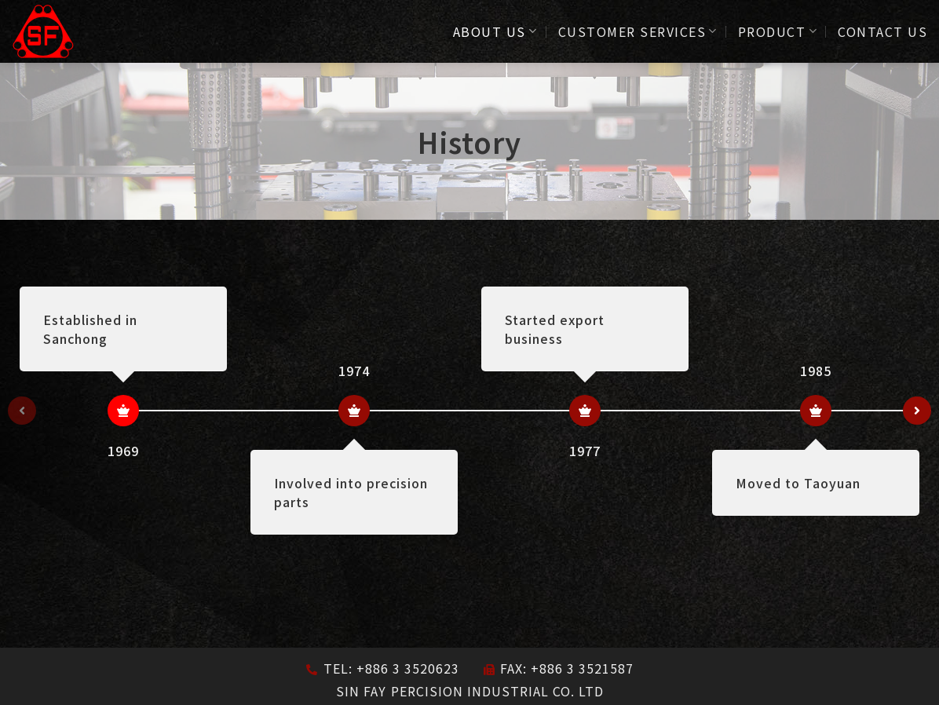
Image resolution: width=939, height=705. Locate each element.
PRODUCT (777, 31)
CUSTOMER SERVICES (638, 31)
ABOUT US (495, 31)
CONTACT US (882, 31)
